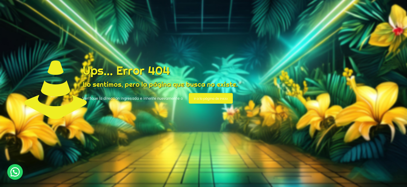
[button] (15, 172)
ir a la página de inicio (211, 98)
